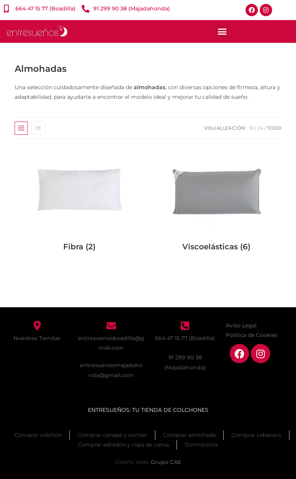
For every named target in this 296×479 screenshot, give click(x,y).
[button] (222, 31)
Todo (274, 128)
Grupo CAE (166, 462)
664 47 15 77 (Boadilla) (185, 338)
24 (260, 128)
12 (251, 128)
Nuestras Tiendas (37, 338)
